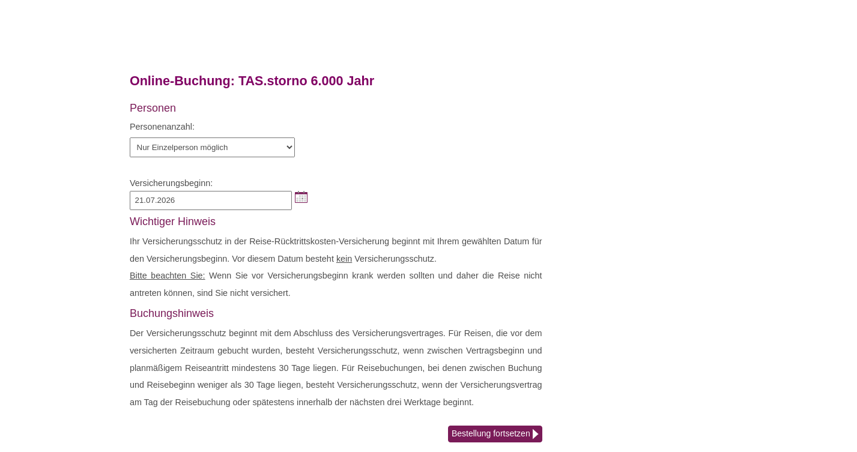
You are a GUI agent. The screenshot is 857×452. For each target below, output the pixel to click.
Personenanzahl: (162, 126)
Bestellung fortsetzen (495, 435)
